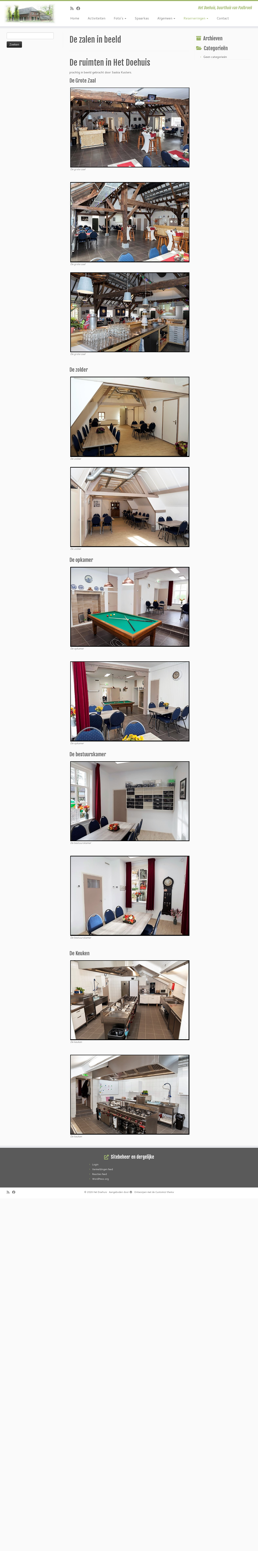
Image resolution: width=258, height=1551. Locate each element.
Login (95, 1164)
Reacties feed (99, 1174)
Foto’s (120, 18)
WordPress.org (100, 1179)
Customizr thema (164, 1192)
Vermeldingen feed (102, 1169)
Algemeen (166, 18)
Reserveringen (196, 18)
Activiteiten (96, 18)
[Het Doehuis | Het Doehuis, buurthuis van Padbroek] (30, 13)
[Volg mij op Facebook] (79, 8)
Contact (223, 18)
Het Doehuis (100, 1192)
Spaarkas (142, 18)
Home (74, 18)
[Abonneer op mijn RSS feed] (73, 8)
